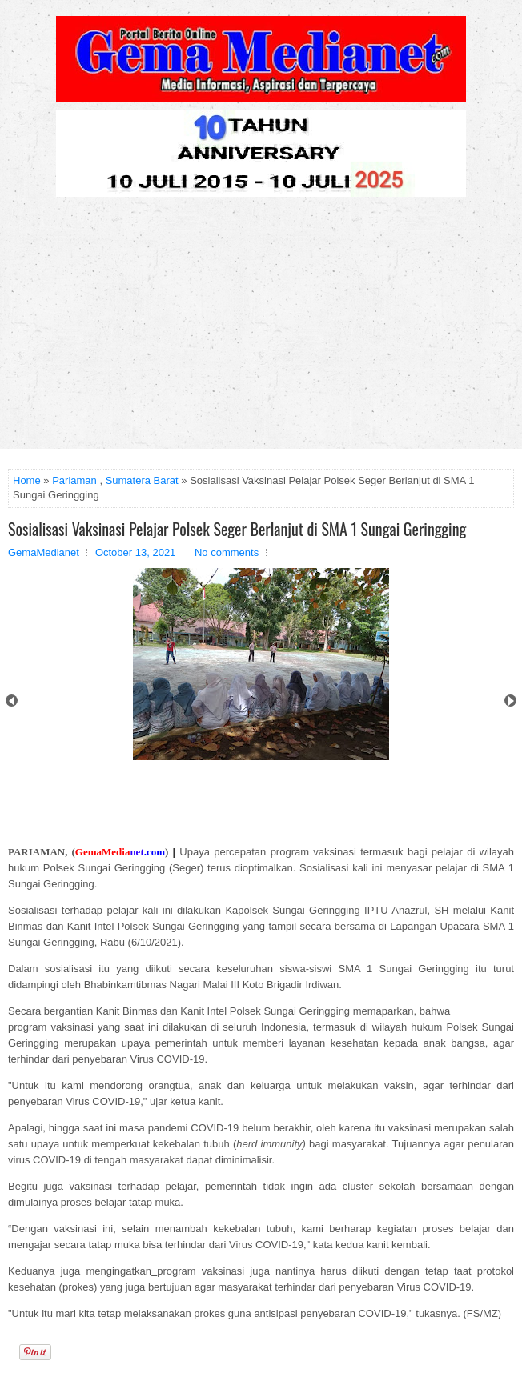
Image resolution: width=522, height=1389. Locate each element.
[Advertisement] (261, 329)
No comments (227, 552)
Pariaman (74, 480)
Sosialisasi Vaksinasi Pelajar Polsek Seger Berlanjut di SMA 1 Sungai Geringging (237, 529)
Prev (12, 700)
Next (510, 700)
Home (27, 480)
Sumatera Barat (142, 480)
